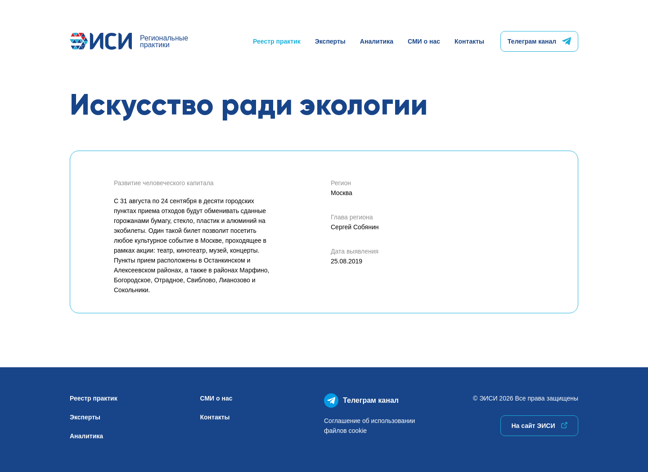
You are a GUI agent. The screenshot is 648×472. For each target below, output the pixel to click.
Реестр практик (277, 41)
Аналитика (376, 41)
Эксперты (330, 41)
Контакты (469, 41)
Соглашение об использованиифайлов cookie (369, 425)
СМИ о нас (424, 41)
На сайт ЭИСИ (539, 425)
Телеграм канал (539, 41)
